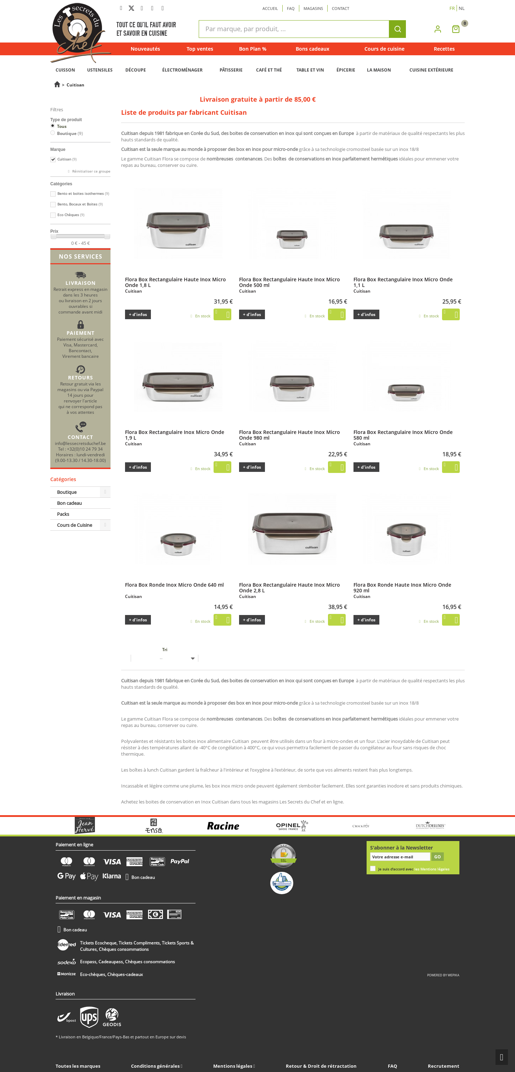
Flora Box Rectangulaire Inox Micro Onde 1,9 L (174, 435)
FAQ (392, 1066)
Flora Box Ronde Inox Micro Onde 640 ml (174, 584)
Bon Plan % (252, 48)
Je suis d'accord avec (413, 869)
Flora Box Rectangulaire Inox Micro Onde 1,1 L (403, 282)
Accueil (270, 8)
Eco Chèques (70, 215)
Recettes (444, 48)
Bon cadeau (69, 503)
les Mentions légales (431, 869)
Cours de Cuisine (74, 525)
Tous (62, 126)
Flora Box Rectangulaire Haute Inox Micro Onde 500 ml (289, 282)
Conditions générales (156, 1066)
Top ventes (200, 48)
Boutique (70, 133)
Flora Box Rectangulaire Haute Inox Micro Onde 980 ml (289, 435)
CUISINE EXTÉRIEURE (431, 70)
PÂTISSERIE (231, 70)
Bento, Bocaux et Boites (80, 204)
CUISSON (65, 70)
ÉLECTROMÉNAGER (182, 70)
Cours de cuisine (384, 48)
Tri (165, 650)
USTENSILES (100, 70)
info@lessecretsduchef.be (80, 443)
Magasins (313, 8)
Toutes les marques (78, 1066)
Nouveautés (145, 48)
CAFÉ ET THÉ (269, 70)
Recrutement (443, 1066)
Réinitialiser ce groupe (91, 171)
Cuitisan (67, 159)
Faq (291, 8)
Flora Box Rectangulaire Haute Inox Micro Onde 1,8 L (175, 282)
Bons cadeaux (312, 48)
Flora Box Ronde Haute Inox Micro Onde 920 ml (402, 587)
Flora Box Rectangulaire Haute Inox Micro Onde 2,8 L (289, 587)
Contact (340, 8)
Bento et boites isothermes (83, 193)
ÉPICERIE (345, 70)
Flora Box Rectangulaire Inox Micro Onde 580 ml (403, 435)
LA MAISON (379, 70)
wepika (453, 975)
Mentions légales (233, 1066)
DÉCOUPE (135, 70)
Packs (63, 514)
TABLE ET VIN (310, 70)
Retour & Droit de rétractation (321, 1066)
